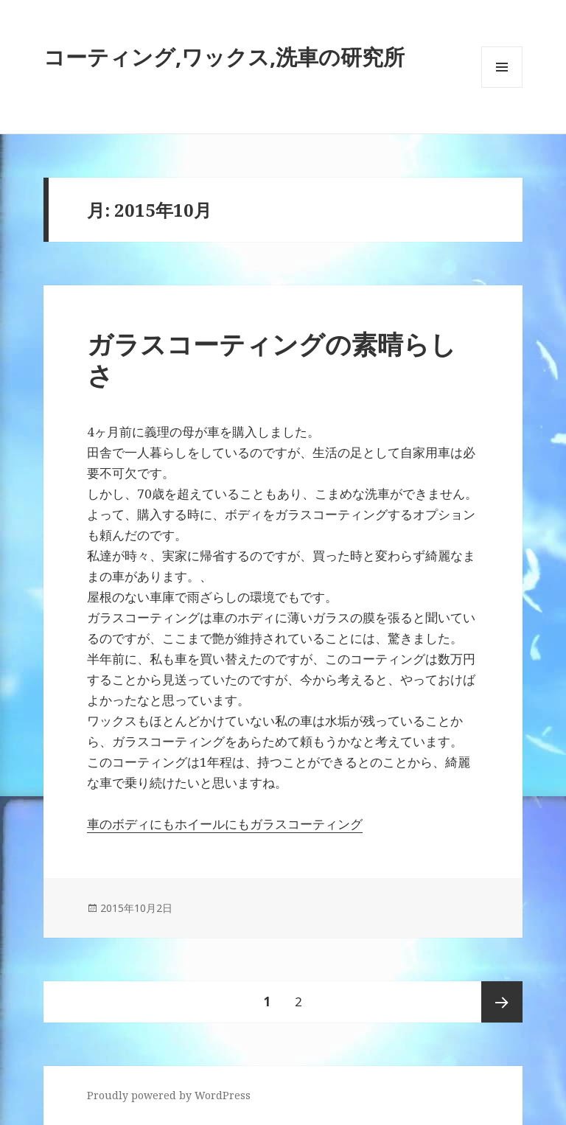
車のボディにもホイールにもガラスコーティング (225, 823)
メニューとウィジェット (501, 87)
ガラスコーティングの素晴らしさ (271, 359)
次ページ (502, 1002)
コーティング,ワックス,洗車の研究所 (224, 56)
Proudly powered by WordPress (169, 1095)
